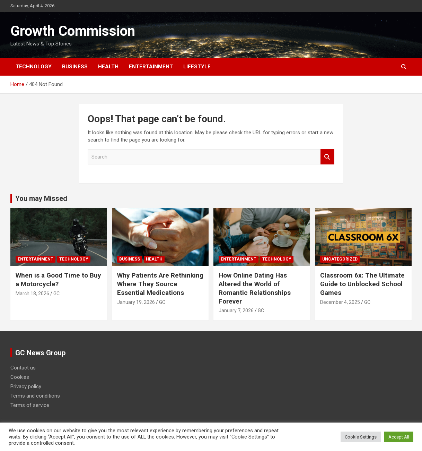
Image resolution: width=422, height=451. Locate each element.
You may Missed (41, 198)
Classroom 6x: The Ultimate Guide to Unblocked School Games (362, 283)
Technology (34, 66)
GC (56, 293)
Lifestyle (197, 66)
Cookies (19, 377)
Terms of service (29, 405)
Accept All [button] (398, 437)
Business (75, 66)
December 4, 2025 (340, 302)
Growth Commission (72, 31)
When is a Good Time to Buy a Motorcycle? (58, 279)
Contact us (23, 368)
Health (108, 66)
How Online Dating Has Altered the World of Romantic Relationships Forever (255, 288)
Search (327, 157)
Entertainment (151, 66)
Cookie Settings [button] (361, 437)
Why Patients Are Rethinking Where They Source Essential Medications (160, 283)
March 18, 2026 (32, 293)
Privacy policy (25, 386)
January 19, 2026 (136, 302)
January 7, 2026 (236, 310)
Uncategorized (340, 259)
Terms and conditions (35, 396)
